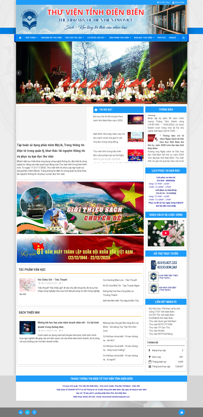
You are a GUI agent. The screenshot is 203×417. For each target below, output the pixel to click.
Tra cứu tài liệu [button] (74, 39)
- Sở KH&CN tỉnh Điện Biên (160, 318)
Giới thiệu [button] (31, 39)
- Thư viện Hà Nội (156, 330)
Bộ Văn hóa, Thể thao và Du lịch (164, 308)
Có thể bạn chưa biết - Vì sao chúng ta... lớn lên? (120, 338)
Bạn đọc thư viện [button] (144, 39)
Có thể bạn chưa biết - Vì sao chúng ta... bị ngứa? (120, 357)
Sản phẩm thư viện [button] (120, 39)
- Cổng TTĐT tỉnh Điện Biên (161, 311)
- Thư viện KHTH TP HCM (160, 324)
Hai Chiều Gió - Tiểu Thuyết (52, 279)
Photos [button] (161, 38)
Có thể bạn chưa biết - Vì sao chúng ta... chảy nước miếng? (120, 348)
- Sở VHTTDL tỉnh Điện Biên (161, 315)
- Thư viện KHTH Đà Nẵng (160, 334)
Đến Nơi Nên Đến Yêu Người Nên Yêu (121, 300)
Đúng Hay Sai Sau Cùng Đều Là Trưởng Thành (118, 293)
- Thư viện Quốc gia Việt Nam (162, 321)
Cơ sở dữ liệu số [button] (96, 39)
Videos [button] (172, 38)
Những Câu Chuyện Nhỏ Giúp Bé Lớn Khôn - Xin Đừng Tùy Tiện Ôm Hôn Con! (121, 327)
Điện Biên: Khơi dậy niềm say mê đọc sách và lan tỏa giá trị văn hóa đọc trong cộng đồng (118, 137)
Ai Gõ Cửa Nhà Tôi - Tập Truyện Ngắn (121, 285)
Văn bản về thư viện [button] (51, 38)
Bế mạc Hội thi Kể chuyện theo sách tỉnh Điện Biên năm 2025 (118, 119)
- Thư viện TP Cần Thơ (159, 327)
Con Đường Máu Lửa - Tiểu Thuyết (120, 280)
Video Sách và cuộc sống (166, 214)
